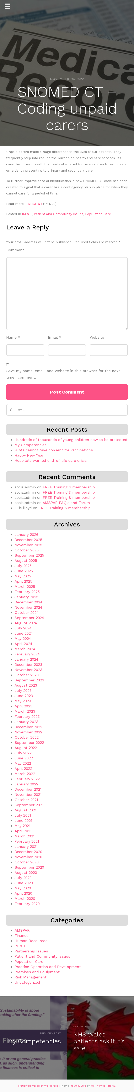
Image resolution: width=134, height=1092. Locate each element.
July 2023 (23, 690)
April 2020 (23, 893)
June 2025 (24, 571)
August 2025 (26, 560)
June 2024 (24, 633)
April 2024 (23, 643)
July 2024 (23, 628)
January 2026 (26, 534)
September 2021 (29, 805)
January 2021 (26, 846)
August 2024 (26, 623)
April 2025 (23, 581)
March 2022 (25, 773)
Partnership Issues (31, 951)
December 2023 (28, 664)
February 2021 (27, 841)
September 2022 (29, 742)
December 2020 (28, 851)
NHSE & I (35, 204)
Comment (15, 250)
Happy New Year (29, 455)
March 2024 (25, 649)
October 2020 (27, 862)
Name (13, 337)
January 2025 (26, 597)
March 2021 (24, 836)
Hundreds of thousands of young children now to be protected (71, 439)
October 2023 (27, 675)
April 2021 (23, 831)
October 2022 (27, 737)
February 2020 (27, 903)
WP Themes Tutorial (103, 1085)
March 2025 (25, 586)
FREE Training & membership (69, 487)
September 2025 (29, 555)
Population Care (98, 214)
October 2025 (27, 550)
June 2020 (24, 883)
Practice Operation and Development (48, 966)
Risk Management (31, 977)
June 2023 (24, 695)
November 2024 (28, 607)
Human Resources (31, 940)
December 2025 (28, 539)
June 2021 (23, 820)
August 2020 (26, 872)
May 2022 (23, 763)
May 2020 (23, 888)
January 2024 (26, 659)
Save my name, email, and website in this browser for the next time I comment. (63, 374)
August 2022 (26, 747)
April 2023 (23, 706)
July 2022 (23, 753)
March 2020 (25, 898)
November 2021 (28, 794)
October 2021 (26, 799)
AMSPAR (22, 930)
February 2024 (27, 654)
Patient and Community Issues (58, 214)
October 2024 (27, 612)
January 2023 (26, 721)
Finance (21, 935)
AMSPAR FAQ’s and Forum (66, 502)
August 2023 (26, 685)
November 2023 (28, 669)
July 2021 (23, 815)
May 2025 (23, 576)
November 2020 (28, 857)
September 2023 (29, 680)
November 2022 (28, 732)
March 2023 (25, 711)
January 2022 (26, 784)
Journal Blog (78, 1085)
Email (54, 337)
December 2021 (28, 789)
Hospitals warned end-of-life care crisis (51, 460)
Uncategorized (27, 982)
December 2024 (28, 602)
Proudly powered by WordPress (38, 1085)
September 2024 (29, 617)
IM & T (27, 214)
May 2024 (23, 638)
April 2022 (23, 768)
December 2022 (28, 727)
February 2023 (27, 716)
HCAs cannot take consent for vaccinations (54, 450)
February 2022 (27, 779)
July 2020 (23, 877)
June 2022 (24, 758)
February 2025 (27, 591)
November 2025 (28, 545)
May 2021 (22, 825)
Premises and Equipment (37, 972)
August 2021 (25, 810)
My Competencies (31, 445)
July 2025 (23, 565)
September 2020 (29, 867)
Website (97, 337)
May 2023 (23, 701)
